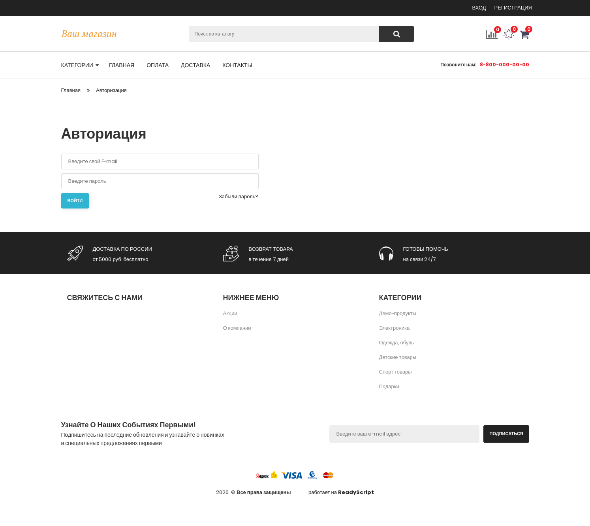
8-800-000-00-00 (504, 64)
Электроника (394, 328)
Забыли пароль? (239, 196)
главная (121, 65)
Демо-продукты (398, 313)
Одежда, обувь (396, 342)
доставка (195, 65)
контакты (237, 65)
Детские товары (398, 357)
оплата (158, 65)
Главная (71, 90)
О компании (237, 328)
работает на (341, 492)
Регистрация (513, 7)
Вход (479, 7)
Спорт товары (395, 372)
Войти (75, 200)
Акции (230, 313)
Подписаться (506, 433)
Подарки (389, 386)
